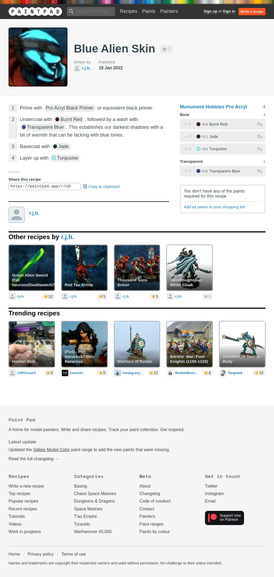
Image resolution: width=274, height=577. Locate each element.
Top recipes (20, 493)
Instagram (214, 493)
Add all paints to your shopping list (214, 207)
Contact (146, 509)
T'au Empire (85, 516)
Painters (169, 11)
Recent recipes (23, 509)
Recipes (128, 11)
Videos (15, 524)
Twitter (211, 486)
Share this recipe (25, 179)
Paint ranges (151, 524)
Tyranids (82, 524)
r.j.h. (34, 213)
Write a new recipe (26, 486)
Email (210, 501)
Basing (80, 486)
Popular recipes (23, 501)
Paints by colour (154, 531)
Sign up (210, 11)
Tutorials (17, 516)
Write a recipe (252, 12)
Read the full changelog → (34, 459)
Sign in (229, 11)
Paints (148, 11)
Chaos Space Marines (95, 493)
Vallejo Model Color (51, 449)
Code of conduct (155, 501)
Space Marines (88, 509)
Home (14, 554)
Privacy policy (41, 554)
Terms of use (73, 554)
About (145, 486)
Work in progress (25, 531)
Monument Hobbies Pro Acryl (213, 107)
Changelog (149, 493)
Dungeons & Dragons (94, 501)
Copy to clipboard (101, 186)
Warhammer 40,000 (93, 531)
